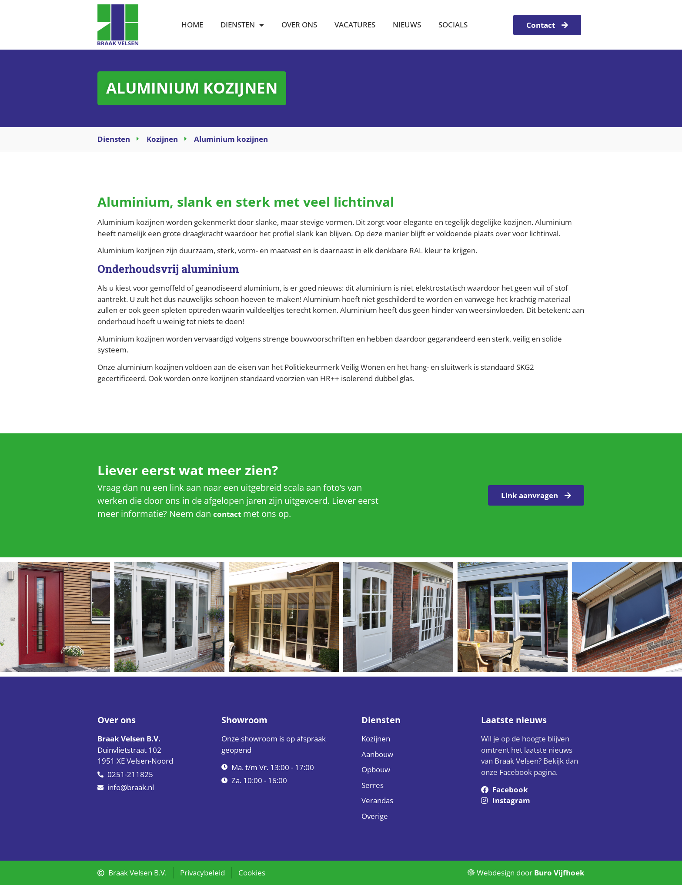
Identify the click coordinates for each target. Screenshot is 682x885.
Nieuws (407, 25)
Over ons (299, 25)
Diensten (242, 25)
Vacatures (354, 25)
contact (227, 514)
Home (192, 25)
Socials (453, 25)
